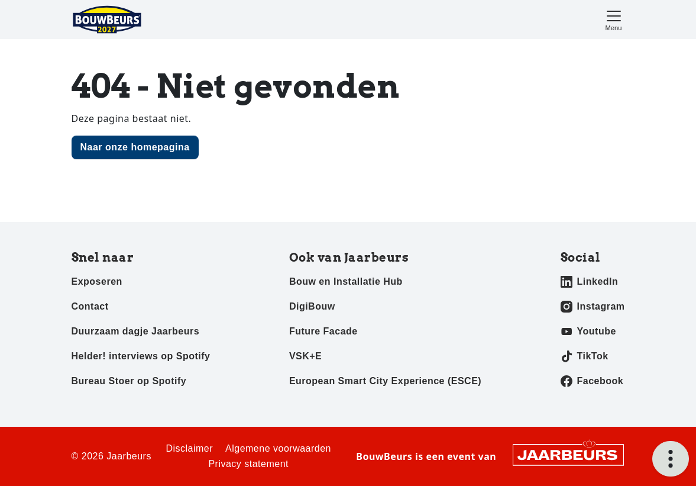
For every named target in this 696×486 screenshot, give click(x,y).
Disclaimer (189, 448)
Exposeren (97, 281)
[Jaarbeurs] (568, 454)
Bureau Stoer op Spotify (129, 381)
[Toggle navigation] (614, 19)
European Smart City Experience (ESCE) (385, 381)
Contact (90, 306)
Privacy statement (248, 464)
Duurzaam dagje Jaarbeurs (136, 331)
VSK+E (305, 356)
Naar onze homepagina (135, 147)
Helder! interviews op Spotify (141, 356)
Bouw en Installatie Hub (346, 281)
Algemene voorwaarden (278, 448)
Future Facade (323, 331)
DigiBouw (312, 306)
